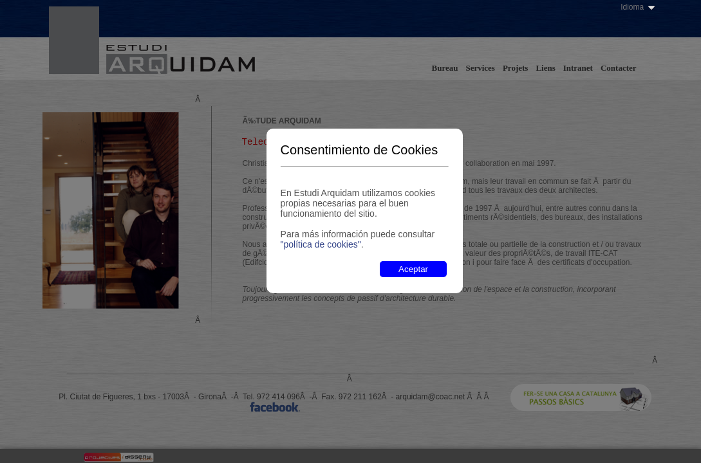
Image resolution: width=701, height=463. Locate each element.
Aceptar (413, 269)
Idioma (632, 7)
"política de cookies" (321, 244)
